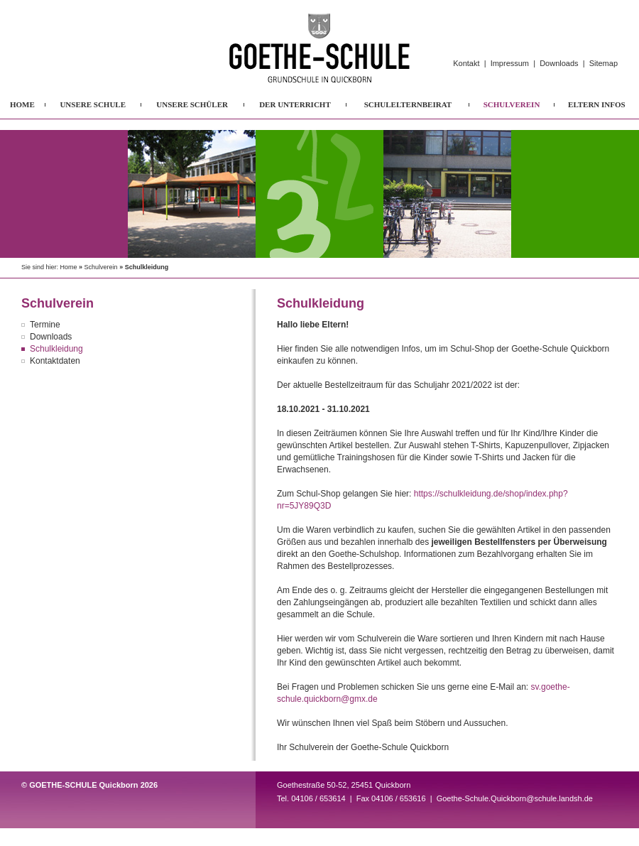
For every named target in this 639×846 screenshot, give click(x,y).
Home (68, 267)
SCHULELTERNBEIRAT (408, 104)
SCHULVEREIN (512, 104)
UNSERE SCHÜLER (192, 104)
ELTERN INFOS (597, 104)
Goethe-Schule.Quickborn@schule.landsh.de (515, 798)
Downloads (559, 63)
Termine (45, 325)
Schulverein (101, 267)
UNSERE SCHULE (93, 104)
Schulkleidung (56, 349)
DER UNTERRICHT (295, 104)
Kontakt (466, 63)
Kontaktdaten (55, 361)
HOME (22, 104)
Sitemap (603, 63)
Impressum (510, 63)
